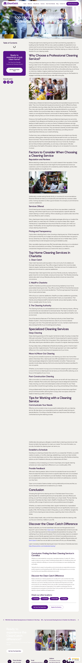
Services (43, 3)
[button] (4, 82)
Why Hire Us (36, 3)
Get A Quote (32, 540)
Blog (57, 3)
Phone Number (17, 660)
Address (51, 658)
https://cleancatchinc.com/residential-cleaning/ (42, 546)
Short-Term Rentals (50, 3)
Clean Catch (50, 530)
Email (32, 660)
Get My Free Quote (72, 3)
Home (24, 3)
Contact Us (62, 3)
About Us (30, 3)
